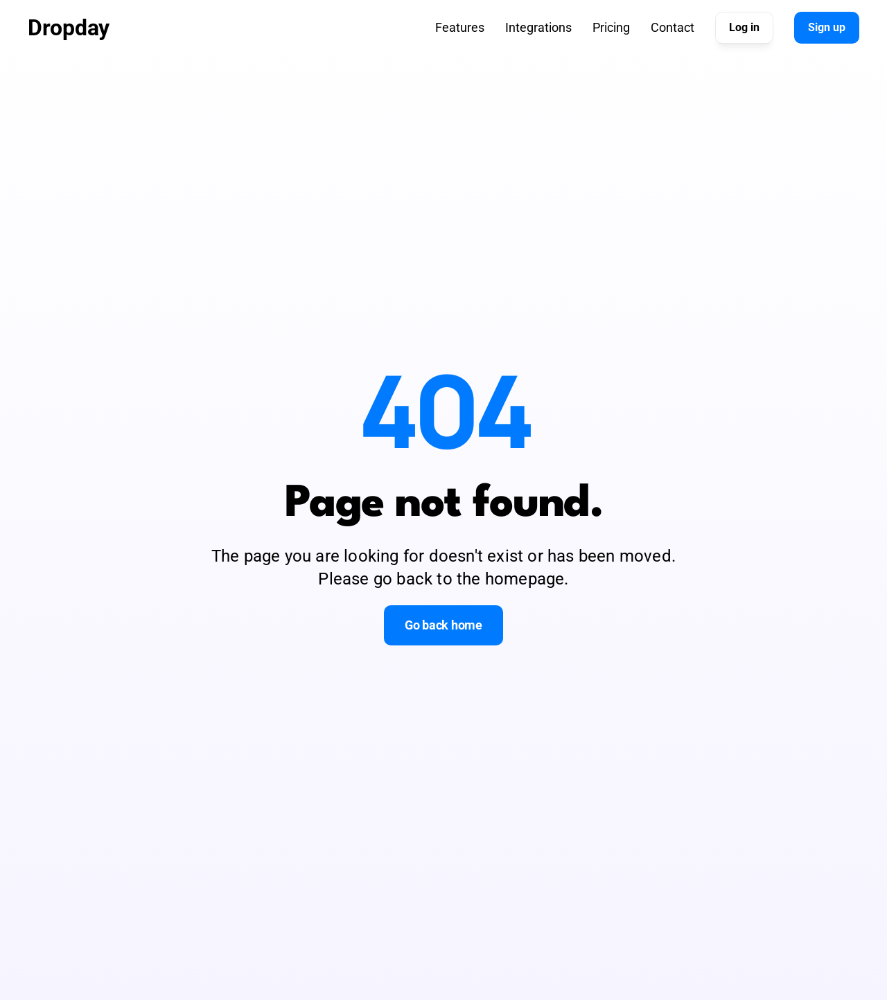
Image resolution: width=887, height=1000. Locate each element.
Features (459, 27)
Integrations (538, 27)
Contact (672, 27)
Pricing (611, 27)
